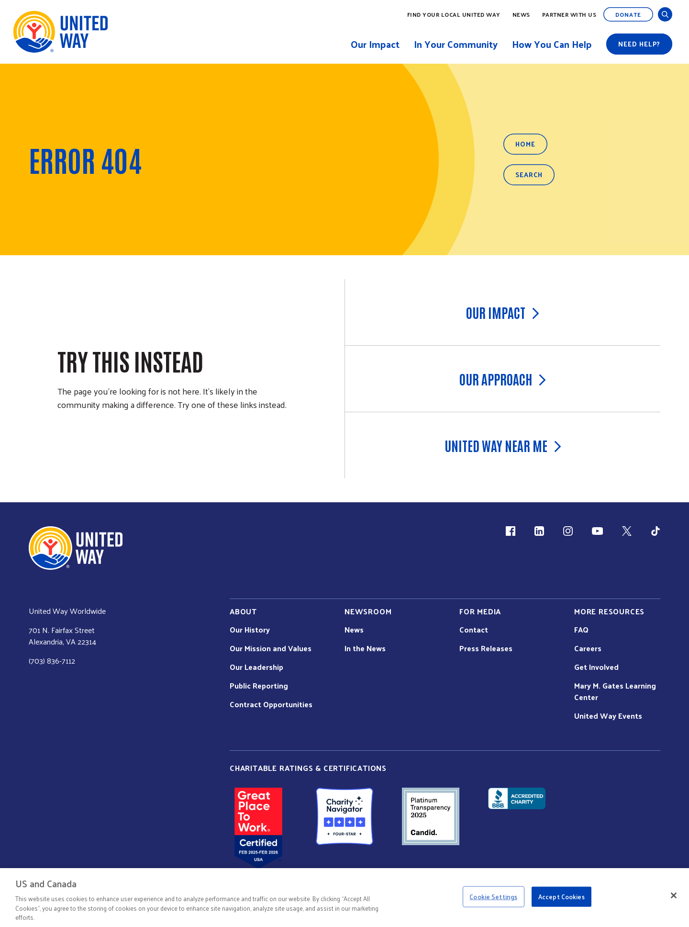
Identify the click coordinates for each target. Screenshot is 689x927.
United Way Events (608, 716)
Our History (250, 629)
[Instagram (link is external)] (568, 531)
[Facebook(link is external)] (510, 531)
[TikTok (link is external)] (655, 531)
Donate (628, 14)
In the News (365, 648)
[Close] (673, 895)
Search (529, 175)
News (521, 14)
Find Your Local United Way (453, 14)
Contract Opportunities (271, 704)
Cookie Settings (493, 896)
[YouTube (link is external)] (597, 531)
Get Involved (596, 667)
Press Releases (485, 648)
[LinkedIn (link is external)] (539, 531)
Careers (587, 648)
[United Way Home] (60, 32)
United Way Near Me (503, 445)
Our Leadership (256, 667)
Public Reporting (259, 685)
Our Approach (502, 378)
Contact (473, 629)
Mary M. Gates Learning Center (615, 691)
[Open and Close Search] (665, 14)
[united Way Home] (75, 548)
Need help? (639, 44)
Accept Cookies (561, 896)
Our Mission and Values (270, 648)
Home (525, 144)
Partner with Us (569, 14)
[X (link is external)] (627, 531)
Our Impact (502, 312)
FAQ (581, 629)
